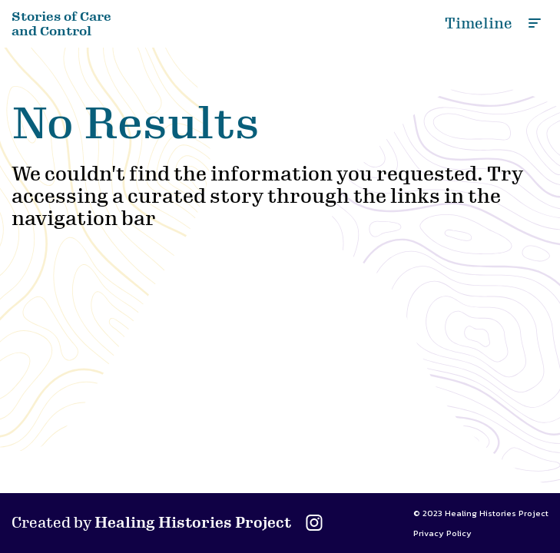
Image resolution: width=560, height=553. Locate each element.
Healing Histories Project (192, 523)
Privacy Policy (442, 533)
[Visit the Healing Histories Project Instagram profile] (314, 529)
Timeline (478, 23)
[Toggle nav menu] (533, 21)
